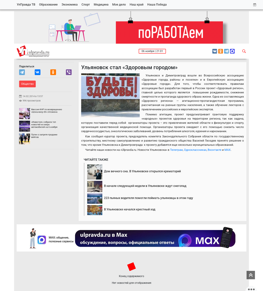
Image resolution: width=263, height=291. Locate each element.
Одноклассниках (195, 149)
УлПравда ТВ (26, 4)
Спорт (86, 4)
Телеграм (176, 149)
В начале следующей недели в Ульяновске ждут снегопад (145, 186)
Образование (48, 4)
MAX (227, 149)
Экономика (70, 4)
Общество (27, 83)
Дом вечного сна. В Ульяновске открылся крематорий (142, 171)
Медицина (101, 4)
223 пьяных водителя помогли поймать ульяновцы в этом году (148, 198)
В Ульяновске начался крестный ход (129, 209)
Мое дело (119, 4)
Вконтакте (214, 149)
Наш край (136, 4)
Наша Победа (157, 4)
